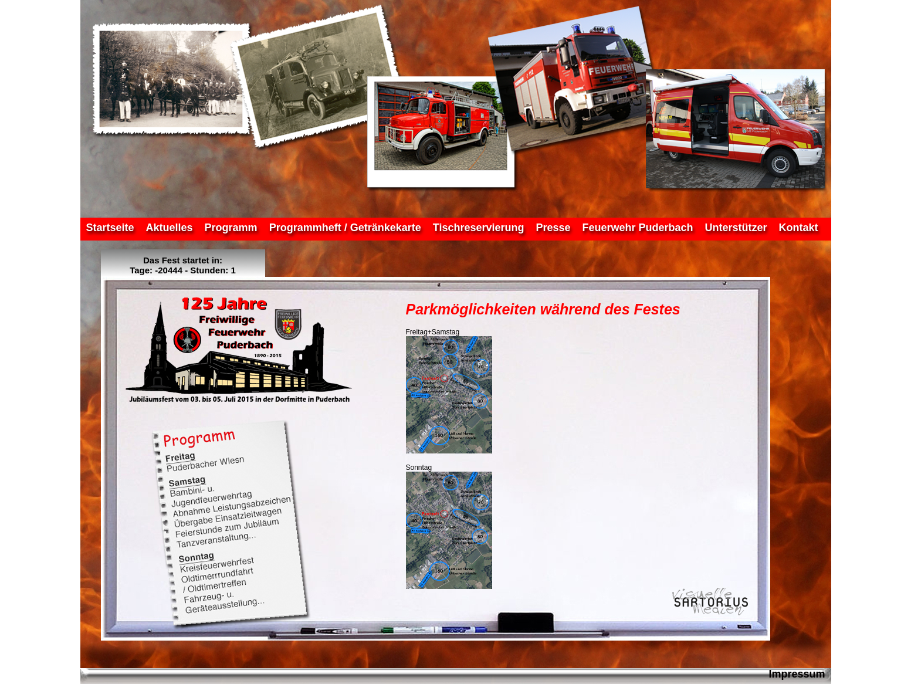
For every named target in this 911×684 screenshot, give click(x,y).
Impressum (796, 674)
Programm (231, 227)
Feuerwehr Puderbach (638, 227)
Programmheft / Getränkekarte (345, 227)
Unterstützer (736, 227)
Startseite (110, 227)
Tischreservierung (478, 227)
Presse (553, 227)
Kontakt (798, 227)
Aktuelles (169, 227)
